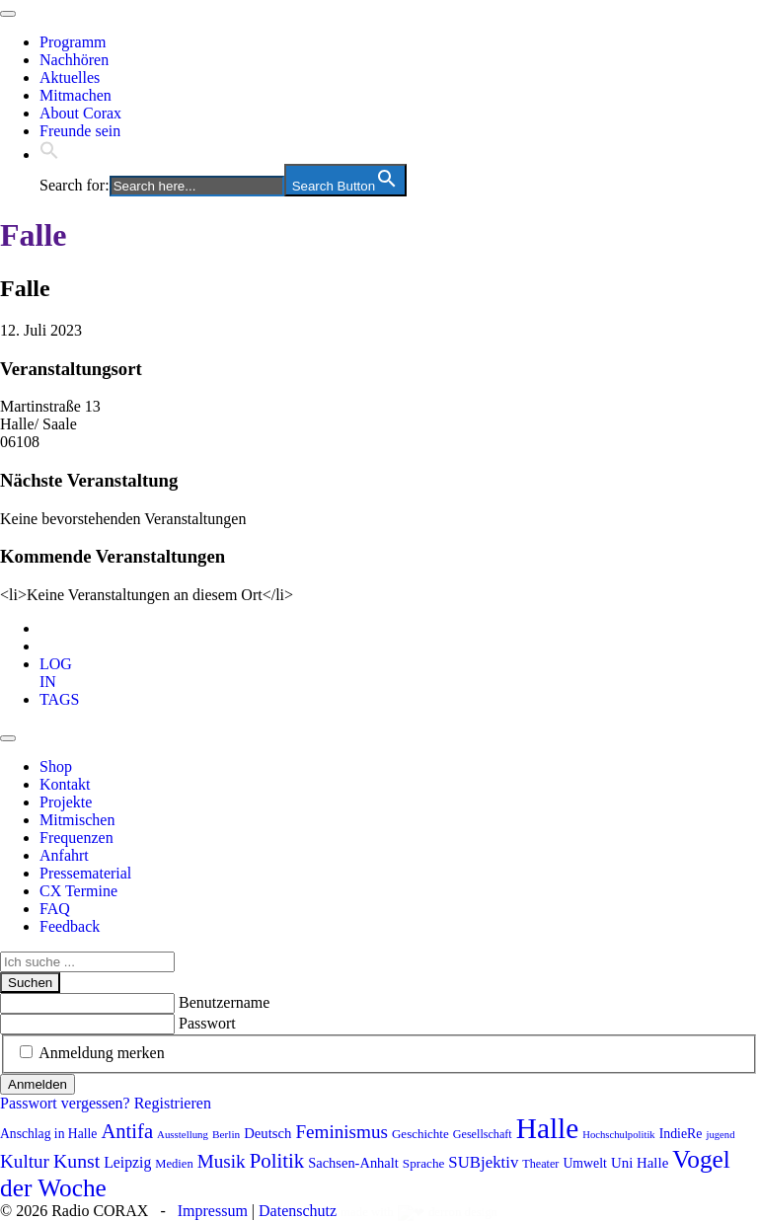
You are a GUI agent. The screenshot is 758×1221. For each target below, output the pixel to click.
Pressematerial (85, 873)
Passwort (207, 1023)
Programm (73, 42)
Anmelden (37, 1084)
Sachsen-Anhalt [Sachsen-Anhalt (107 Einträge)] (353, 1163)
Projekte (65, 802)
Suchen (30, 982)
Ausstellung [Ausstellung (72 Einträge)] (182, 1134)
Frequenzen (76, 837)
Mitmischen (76, 819)
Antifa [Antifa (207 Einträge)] (127, 1131)
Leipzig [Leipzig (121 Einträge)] (127, 1162)
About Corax (80, 113)
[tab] (55, 672)
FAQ (54, 908)
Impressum (213, 1210)
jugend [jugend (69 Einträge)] (720, 1134)
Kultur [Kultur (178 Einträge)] (24, 1161)
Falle (33, 235)
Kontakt (65, 784)
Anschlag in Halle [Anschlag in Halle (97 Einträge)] (48, 1133)
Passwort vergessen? (65, 1103)
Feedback (69, 926)
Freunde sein (79, 130)
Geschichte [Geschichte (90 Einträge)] (420, 1133)
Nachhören (74, 59)
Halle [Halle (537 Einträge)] (547, 1128)
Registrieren (172, 1103)
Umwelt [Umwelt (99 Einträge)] (585, 1163)
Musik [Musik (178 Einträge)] (221, 1161)
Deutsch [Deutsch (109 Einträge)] (267, 1133)
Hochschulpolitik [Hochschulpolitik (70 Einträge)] (618, 1134)
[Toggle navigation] (8, 14)
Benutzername (224, 1002)
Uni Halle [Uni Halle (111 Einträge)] (639, 1163)
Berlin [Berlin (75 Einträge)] (226, 1134)
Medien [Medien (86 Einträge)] (173, 1164)
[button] (49, 154)
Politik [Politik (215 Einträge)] (277, 1161)
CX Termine (78, 890)
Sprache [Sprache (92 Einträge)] (424, 1163)
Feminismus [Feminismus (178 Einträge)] (341, 1131)
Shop (55, 766)
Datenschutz (298, 1210)
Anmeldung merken (101, 1052)
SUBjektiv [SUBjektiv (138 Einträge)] (483, 1162)
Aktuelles (69, 77)
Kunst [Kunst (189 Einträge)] (76, 1161)
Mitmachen (75, 95)
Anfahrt (64, 855)
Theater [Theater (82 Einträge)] (540, 1164)
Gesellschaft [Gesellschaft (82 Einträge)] (482, 1134)
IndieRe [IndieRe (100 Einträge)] (681, 1133)
